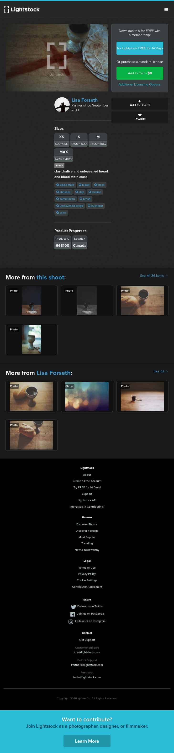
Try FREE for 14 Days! (87, 487)
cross (99, 185)
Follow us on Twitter (90, 606)
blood (84, 185)
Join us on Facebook (90, 613)
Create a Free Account (87, 481)
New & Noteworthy (87, 550)
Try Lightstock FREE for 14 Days (139, 48)
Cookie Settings (87, 580)
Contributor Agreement (87, 587)
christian (63, 192)
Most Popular (87, 537)
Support (87, 494)
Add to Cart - (140, 73)
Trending (87, 543)
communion (65, 199)
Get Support (87, 640)
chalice (95, 192)
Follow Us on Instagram (90, 621)
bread (85, 199)
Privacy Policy (87, 574)
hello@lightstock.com (87, 677)
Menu (166, 9)
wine (61, 213)
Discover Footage (87, 531)
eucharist (95, 206)
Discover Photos (87, 524)
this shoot (50, 277)
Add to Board (140, 104)
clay (79, 192)
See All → (161, 371)
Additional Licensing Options (140, 84)
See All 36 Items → (154, 275)
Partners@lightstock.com (87, 665)
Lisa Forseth (85, 100)
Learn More (87, 741)
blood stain (65, 185)
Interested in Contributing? (87, 507)
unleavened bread (69, 206)
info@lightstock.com (87, 652)
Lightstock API (87, 500)
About (87, 475)
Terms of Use (87, 568)
